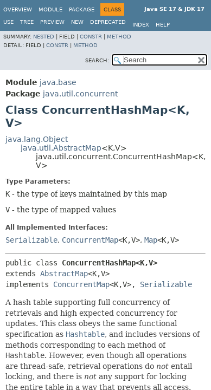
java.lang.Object (36, 139)
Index (140, 25)
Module (50, 9)
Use (8, 22)
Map (150, 240)
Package (81, 9)
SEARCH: (97, 60)
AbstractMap (64, 273)
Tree (27, 22)
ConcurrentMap (90, 240)
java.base (58, 82)
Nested (43, 37)
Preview (52, 22)
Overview (17, 9)
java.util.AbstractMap (61, 148)
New (77, 22)
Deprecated (108, 22)
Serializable (31, 240)
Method (119, 37)
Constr (91, 37)
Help (163, 25)
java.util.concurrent (80, 93)
